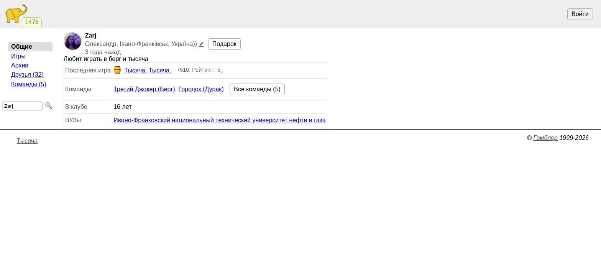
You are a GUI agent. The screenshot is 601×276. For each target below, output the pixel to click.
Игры (18, 56)
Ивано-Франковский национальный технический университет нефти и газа (219, 120)
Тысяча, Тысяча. (142, 70)
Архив (19, 65)
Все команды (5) (257, 89)
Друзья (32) (27, 74)
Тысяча (27, 141)
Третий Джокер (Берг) (144, 89)
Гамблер (545, 138)
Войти (580, 14)
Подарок (224, 44)
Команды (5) (28, 84)
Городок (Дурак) (201, 89)
